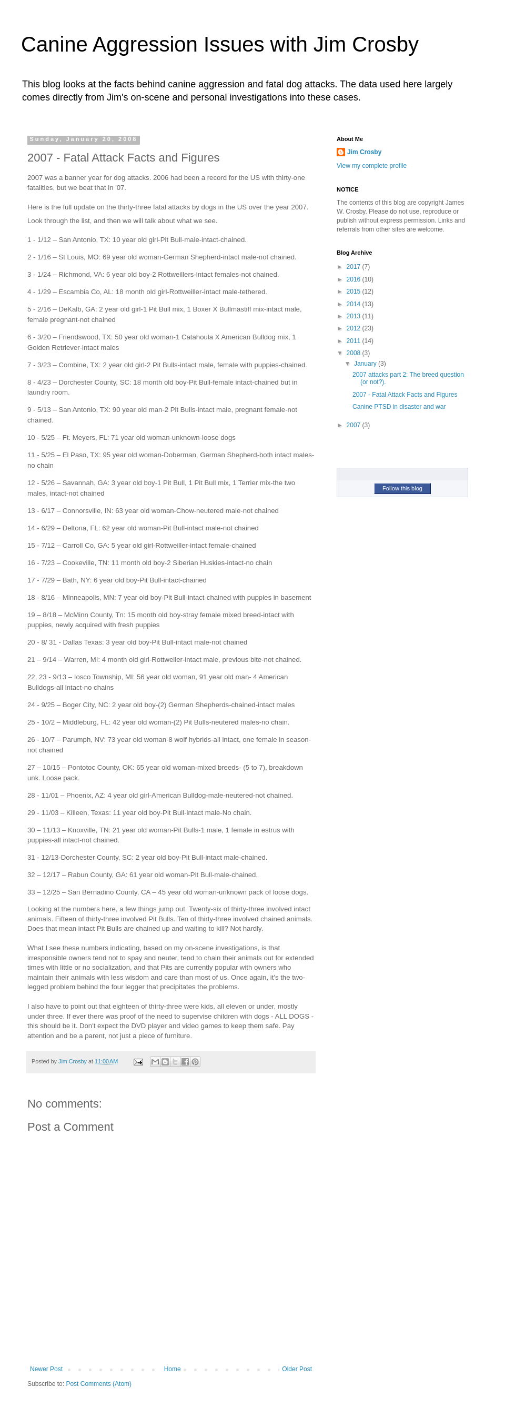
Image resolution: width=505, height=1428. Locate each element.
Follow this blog (402, 488)
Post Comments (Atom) (99, 1383)
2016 (354, 279)
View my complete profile (372, 165)
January (366, 363)
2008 (354, 353)
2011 (354, 341)
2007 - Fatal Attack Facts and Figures (404, 394)
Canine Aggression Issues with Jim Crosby (220, 44)
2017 (354, 266)
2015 (354, 291)
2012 (354, 328)
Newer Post (46, 1369)
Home (172, 1369)
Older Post (297, 1369)
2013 (354, 316)
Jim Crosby (364, 152)
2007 (354, 425)
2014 (354, 304)
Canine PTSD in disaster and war (399, 406)
